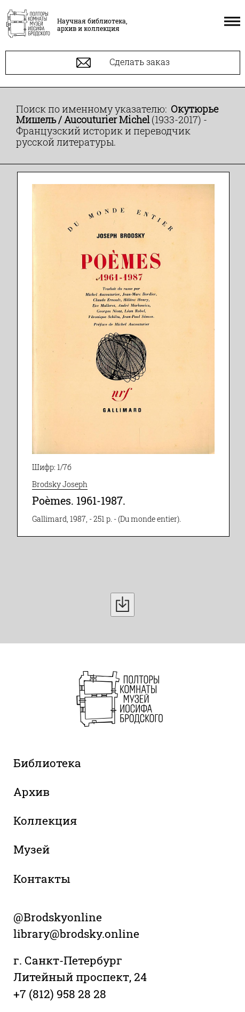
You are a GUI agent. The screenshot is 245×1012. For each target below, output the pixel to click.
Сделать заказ (123, 62)
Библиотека (47, 762)
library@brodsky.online (76, 933)
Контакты (41, 878)
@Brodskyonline (57, 917)
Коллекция (45, 820)
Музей (31, 849)
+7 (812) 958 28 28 (59, 993)
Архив (31, 791)
